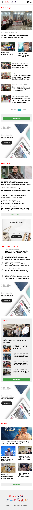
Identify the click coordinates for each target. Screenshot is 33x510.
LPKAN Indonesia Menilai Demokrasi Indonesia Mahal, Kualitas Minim (7, 476)
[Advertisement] (16, 299)
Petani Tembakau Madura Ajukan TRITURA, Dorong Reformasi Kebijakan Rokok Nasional (17, 271)
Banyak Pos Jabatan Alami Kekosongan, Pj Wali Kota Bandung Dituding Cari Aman (21, 78)
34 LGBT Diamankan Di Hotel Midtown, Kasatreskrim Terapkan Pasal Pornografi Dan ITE (21, 347)
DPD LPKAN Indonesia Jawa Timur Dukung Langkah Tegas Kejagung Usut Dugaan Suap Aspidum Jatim (15, 183)
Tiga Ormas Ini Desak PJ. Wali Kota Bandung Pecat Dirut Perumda (21, 89)
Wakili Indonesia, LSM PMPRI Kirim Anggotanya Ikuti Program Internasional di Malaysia (14, 37)
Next (24, 110)
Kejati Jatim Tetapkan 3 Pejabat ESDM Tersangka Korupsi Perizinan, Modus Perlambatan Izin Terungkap (17, 277)
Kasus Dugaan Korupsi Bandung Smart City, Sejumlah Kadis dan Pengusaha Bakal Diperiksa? (25, 55)
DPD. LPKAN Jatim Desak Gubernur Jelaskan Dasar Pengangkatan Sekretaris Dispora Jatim (16, 209)
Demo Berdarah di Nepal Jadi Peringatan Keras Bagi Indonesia (23, 474)
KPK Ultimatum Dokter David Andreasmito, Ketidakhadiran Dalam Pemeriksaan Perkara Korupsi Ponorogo (15, 189)
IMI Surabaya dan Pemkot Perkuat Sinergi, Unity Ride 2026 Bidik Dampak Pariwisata (17, 264)
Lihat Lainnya (16, 214)
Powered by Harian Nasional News (16, 505)
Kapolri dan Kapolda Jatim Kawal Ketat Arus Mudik (15, 341)
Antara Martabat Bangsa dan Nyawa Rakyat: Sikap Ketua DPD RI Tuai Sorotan (24, 457)
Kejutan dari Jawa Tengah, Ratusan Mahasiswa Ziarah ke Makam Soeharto (13, 202)
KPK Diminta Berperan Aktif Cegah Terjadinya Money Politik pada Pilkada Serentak (22, 101)
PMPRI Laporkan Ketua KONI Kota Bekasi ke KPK (21, 66)
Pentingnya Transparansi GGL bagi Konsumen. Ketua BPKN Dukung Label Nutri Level (17, 258)
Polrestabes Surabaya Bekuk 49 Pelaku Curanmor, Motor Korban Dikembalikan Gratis (21, 364)
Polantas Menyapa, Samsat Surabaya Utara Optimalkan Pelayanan (21, 355)
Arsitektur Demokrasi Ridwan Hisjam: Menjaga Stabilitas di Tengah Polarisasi (16, 442)
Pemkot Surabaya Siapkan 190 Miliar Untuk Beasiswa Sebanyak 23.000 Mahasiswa (17, 252)
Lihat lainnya (16, 118)
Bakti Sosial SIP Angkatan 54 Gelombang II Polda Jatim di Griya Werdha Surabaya (21, 372)
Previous (13, 110)
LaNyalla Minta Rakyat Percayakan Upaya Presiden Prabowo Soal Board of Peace (8, 459)
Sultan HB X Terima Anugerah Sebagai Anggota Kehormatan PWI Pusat (13, 196)
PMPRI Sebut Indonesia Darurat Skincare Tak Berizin (7, 54)
